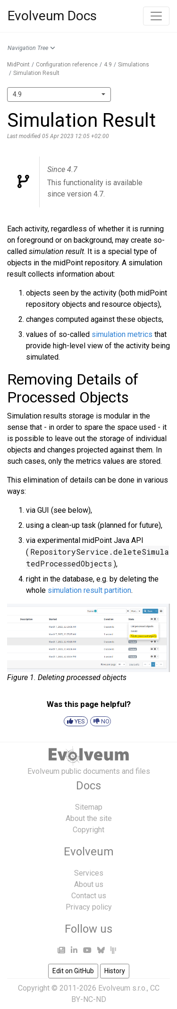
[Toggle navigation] (156, 16)
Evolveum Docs (52, 16)
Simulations (133, 64)
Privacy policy (89, 906)
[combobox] (59, 94)
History (114, 971)
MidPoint (18, 64)
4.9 (108, 64)
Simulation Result (36, 73)
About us (88, 884)
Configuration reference (67, 64)
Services (88, 873)
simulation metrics (122, 334)
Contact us (88, 895)
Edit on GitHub (73, 971)
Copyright (88, 829)
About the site (89, 818)
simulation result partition (89, 590)
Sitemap (88, 807)
